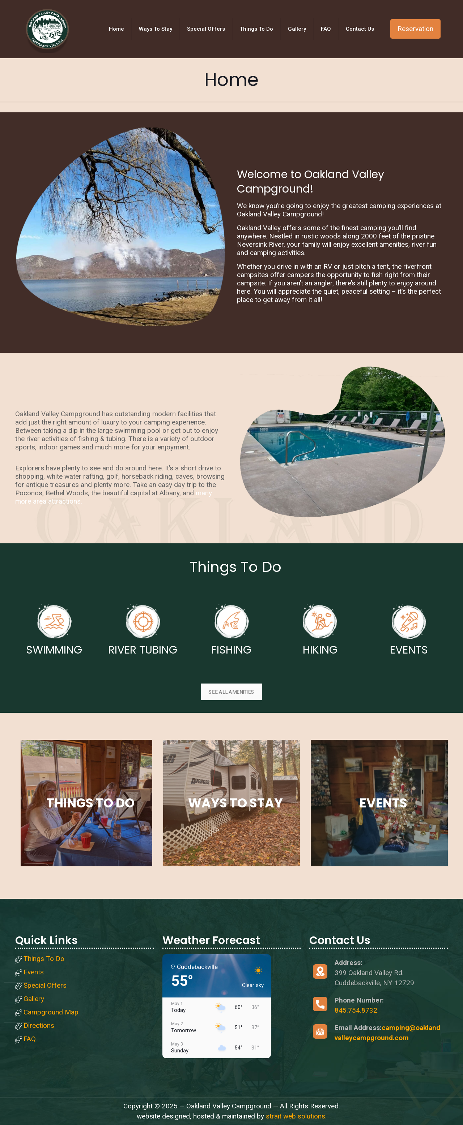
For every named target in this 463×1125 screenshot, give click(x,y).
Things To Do (44, 959)
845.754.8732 (356, 1010)
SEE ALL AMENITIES (231, 692)
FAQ (30, 1039)
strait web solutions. (296, 1116)
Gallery (34, 999)
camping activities (277, 253)
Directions (39, 1026)
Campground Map (51, 1012)
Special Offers (45, 986)
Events (34, 972)
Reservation (415, 29)
